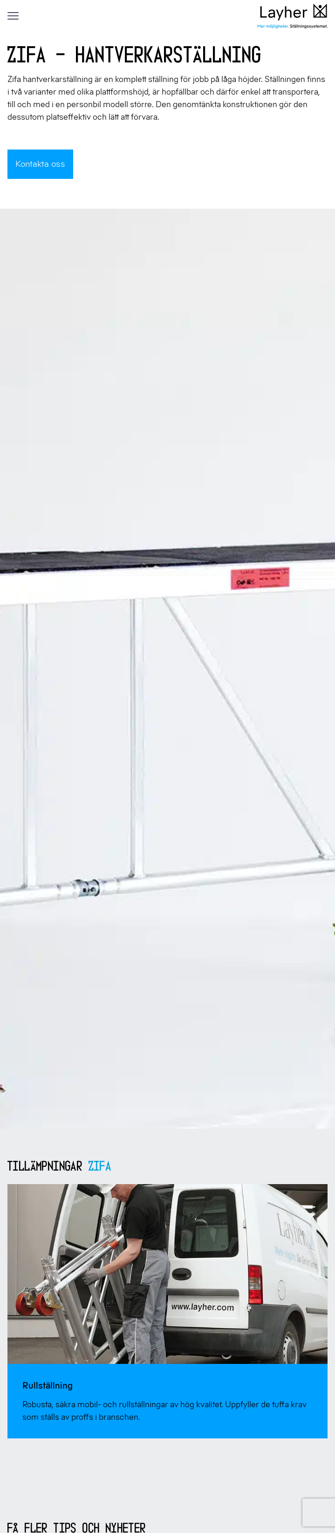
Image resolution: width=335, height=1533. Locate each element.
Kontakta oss (40, 163)
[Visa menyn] (13, 16)
